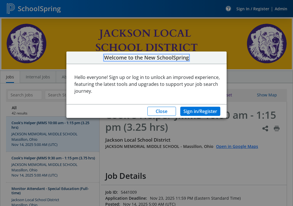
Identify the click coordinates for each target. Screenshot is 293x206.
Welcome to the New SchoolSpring (146, 58)
